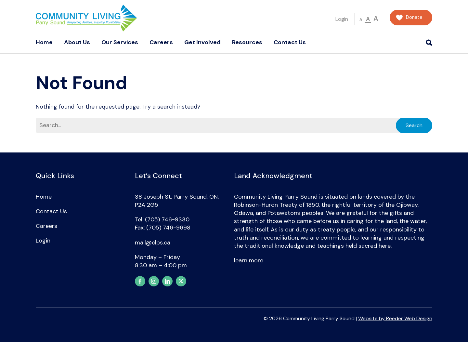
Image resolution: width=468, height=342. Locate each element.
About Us (77, 42)
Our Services (119, 42)
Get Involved (202, 42)
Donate (414, 17)
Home (44, 42)
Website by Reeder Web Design (395, 318)
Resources (247, 42)
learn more (248, 260)
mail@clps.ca (152, 242)
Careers (161, 42)
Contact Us (290, 42)
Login (341, 19)
